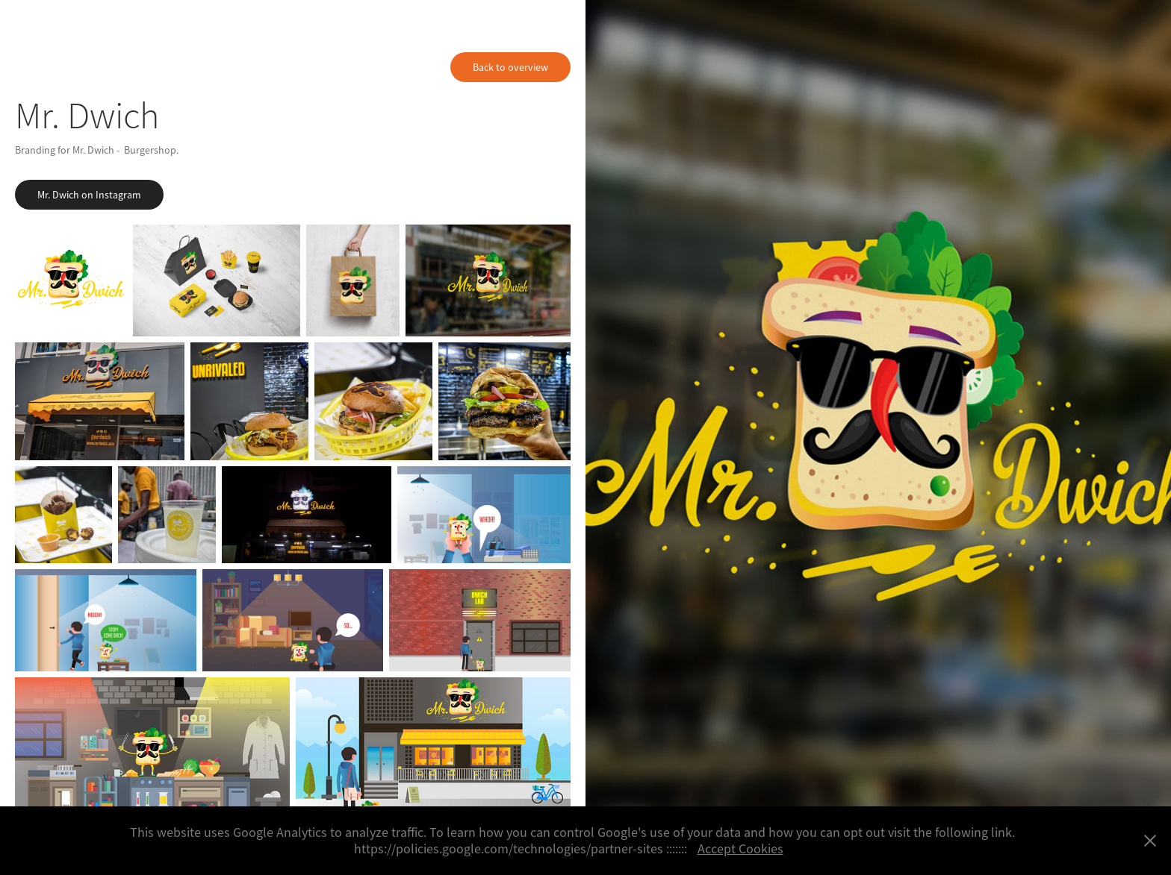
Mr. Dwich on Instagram (89, 194)
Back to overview (510, 67)
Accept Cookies (740, 849)
